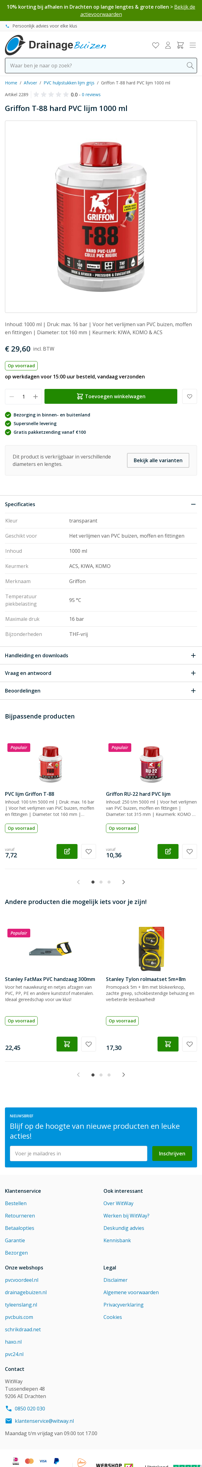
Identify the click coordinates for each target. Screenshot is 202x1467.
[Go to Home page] (55, 45)
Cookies (112, 1317)
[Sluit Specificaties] (101, 504)
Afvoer (30, 83)
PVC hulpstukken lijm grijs (69, 83)
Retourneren (20, 1215)
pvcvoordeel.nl (21, 1280)
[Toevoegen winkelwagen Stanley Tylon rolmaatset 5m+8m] (168, 1044)
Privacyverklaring (123, 1304)
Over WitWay (118, 1203)
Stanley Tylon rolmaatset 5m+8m (146, 979)
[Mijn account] (168, 45)
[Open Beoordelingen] (101, 690)
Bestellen (16, 1203)
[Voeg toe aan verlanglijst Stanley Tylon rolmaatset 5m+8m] (189, 1044)
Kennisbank (117, 1240)
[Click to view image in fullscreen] (101, 217)
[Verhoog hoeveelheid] (35, 396)
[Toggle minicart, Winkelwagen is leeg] (180, 45)
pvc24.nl (14, 1354)
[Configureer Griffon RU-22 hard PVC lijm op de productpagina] (168, 851)
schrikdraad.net (23, 1329)
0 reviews (91, 94)
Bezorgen (16, 1252)
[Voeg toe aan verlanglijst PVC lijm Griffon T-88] (88, 851)
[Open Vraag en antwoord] (101, 673)
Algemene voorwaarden (131, 1292)
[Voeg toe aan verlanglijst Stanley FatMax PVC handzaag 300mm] (88, 1044)
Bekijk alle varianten (158, 460)
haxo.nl (13, 1341)
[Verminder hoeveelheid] (11, 396)
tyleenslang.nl (21, 1304)
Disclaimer (115, 1280)
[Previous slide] (78, 882)
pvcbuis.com (19, 1317)
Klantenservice (23, 1191)
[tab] (93, 882)
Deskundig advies (123, 1228)
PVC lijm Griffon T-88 (29, 794)
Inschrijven (172, 1153)
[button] (52, 94)
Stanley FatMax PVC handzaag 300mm (50, 979)
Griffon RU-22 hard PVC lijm (138, 794)
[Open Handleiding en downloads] (101, 655)
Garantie (15, 1240)
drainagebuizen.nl (26, 1292)
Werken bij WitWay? (126, 1215)
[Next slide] (123, 882)
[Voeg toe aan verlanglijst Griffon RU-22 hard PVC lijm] (189, 851)
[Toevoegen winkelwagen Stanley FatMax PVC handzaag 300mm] (67, 1044)
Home (11, 83)
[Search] (190, 65)
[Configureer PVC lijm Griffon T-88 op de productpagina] (67, 851)
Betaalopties (19, 1228)
